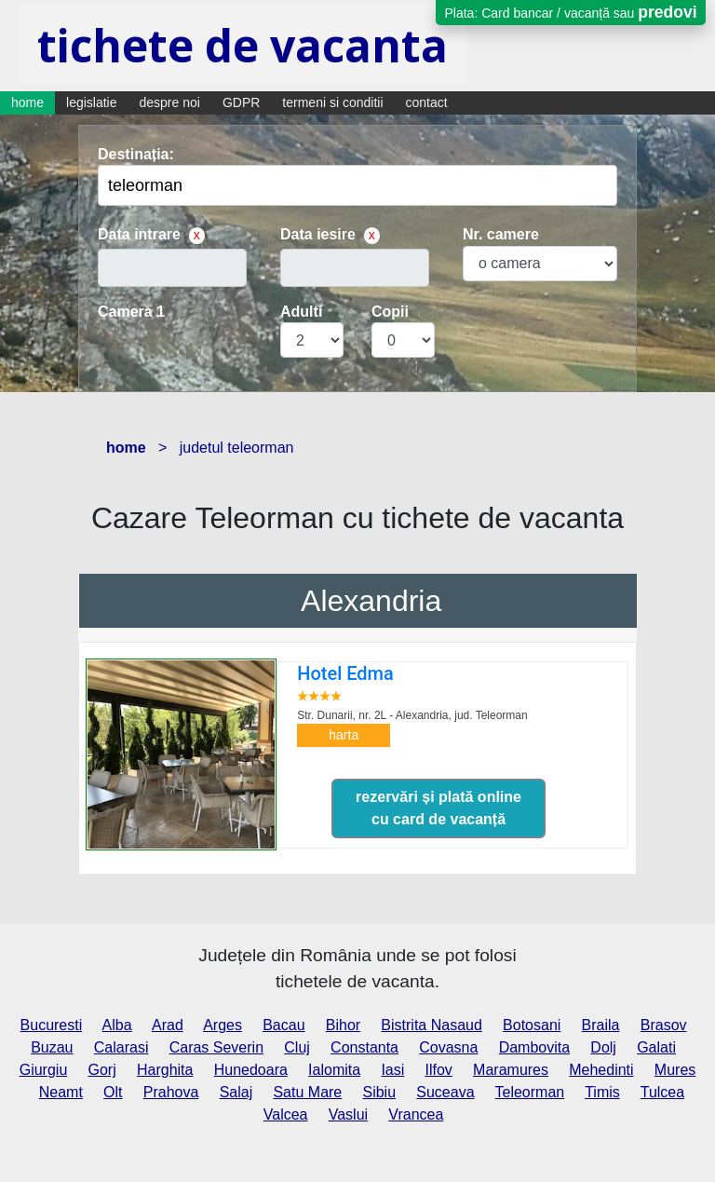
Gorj (102, 1070)
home (27, 102)
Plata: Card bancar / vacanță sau (570, 12)
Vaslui (348, 1114)
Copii (390, 311)
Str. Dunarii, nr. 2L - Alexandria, (412, 715)
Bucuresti (51, 1025)
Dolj (603, 1047)
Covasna (448, 1047)
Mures (674, 1070)
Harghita (165, 1070)
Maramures (510, 1070)
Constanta (364, 1047)
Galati (656, 1047)
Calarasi (121, 1047)
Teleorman (530, 1092)
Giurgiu (44, 1070)
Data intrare (139, 234)
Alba (117, 1025)
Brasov (664, 1025)
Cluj (297, 1047)
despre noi (170, 102)
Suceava (445, 1092)
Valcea (285, 1114)
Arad (167, 1025)
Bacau (283, 1025)
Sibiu (379, 1092)
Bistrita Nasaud (431, 1025)
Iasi (392, 1070)
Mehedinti (601, 1070)
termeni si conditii (332, 102)
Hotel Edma (345, 673)
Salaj (236, 1092)
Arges (222, 1025)
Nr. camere (501, 234)
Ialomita (334, 1070)
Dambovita (534, 1047)
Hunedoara (251, 1070)
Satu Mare (307, 1092)
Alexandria (371, 601)
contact (427, 102)
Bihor (343, 1025)
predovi (667, 12)
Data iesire (318, 234)
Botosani (531, 1025)
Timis (602, 1092)
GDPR (241, 102)
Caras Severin (216, 1047)
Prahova (171, 1092)
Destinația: (136, 154)
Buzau (52, 1047)
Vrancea (415, 1114)
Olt (112, 1092)
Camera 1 (131, 311)
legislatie (91, 102)
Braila (601, 1025)
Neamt (61, 1092)
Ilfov (438, 1070)
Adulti (301, 311)
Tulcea (662, 1092)
